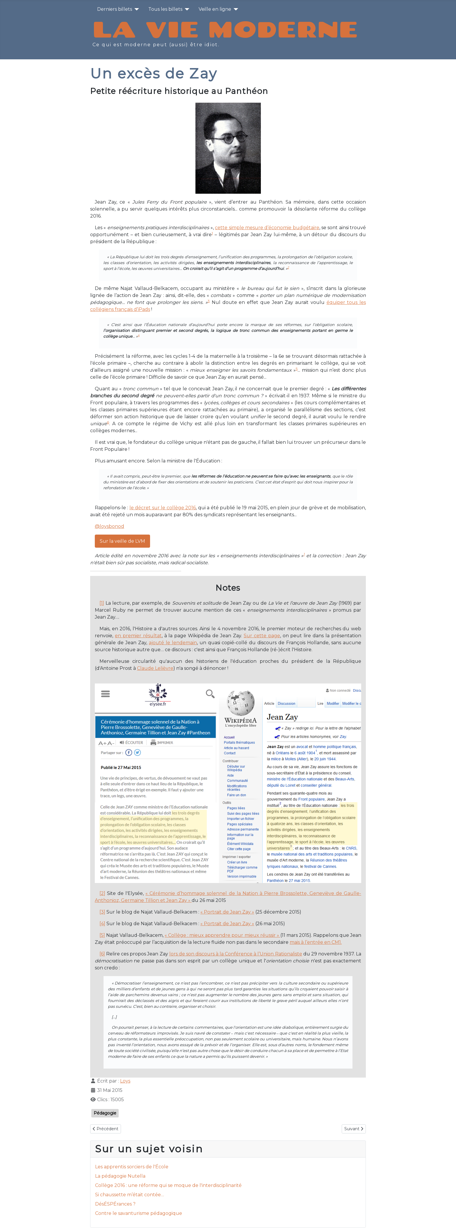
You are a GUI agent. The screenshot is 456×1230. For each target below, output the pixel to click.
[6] (102, 954)
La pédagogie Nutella (120, 1176)
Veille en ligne (215, 9)
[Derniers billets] (135, 9)
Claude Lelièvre (155, 668)
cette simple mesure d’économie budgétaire (267, 227)
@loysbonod (109, 526)
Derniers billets (114, 9)
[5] (102, 935)
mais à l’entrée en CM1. (316, 942)
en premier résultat (138, 635)
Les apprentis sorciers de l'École (131, 1167)
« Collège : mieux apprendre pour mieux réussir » (222, 935)
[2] (102, 893)
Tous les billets (165, 9)
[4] (102, 923)
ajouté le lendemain (173, 642)
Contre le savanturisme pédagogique (138, 1213)
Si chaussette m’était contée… (129, 1194)
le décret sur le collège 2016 (162, 507)
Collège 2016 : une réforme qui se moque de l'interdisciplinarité (168, 1185)
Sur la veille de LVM (122, 541)
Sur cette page (262, 635)
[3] (102, 912)
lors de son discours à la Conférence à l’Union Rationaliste (235, 954)
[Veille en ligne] (234, 9)
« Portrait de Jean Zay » (227, 912)
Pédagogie (105, 1113)
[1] (101, 603)
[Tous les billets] (185, 9)
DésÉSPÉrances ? (115, 1204)
